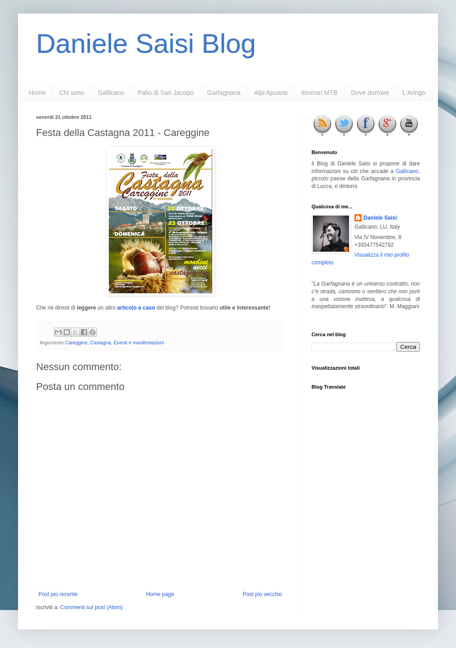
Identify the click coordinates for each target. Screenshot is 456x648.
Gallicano (111, 92)
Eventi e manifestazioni (139, 342)
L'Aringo (414, 92)
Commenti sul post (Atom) (91, 607)
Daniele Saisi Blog (146, 43)
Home (37, 92)
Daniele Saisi (380, 218)
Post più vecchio (262, 594)
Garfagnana (224, 92)
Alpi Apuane (271, 92)
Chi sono (71, 92)
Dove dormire (370, 92)
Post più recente (58, 594)
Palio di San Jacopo (166, 92)
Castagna (100, 342)
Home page (160, 594)
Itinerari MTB (319, 92)
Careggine (76, 342)
